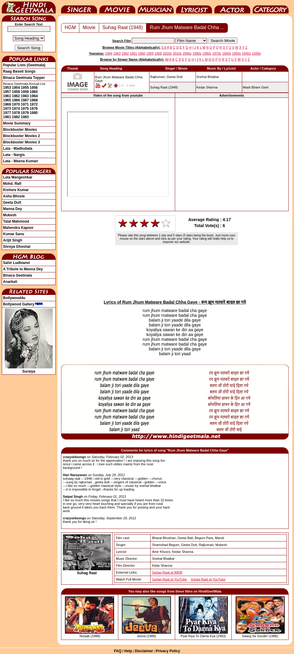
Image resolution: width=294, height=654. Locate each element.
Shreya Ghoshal (16, 246)
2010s (177, 53)
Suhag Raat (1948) (122, 27)
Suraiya (29, 369)
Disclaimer (144, 651)
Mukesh (9, 215)
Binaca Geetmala (17, 275)
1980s (206, 53)
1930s (256, 53)
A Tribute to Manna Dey (23, 269)
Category (271, 7)
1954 (16, 88)
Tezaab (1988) (89, 636)
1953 (7, 88)
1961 (7, 96)
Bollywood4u (14, 298)
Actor (232, 7)
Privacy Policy (168, 651)
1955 (25, 88)
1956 (34, 88)
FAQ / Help (123, 651)
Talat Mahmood (16, 221)
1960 (34, 92)
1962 (16, 96)
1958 (16, 92)
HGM (70, 27)
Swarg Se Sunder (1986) (260, 636)
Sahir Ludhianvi (16, 263)
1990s (197, 53)
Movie (117, 7)
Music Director (156, 7)
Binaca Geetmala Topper (24, 78)
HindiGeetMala (29, 7)
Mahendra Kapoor (18, 228)
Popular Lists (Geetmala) (24, 65)
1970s (216, 53)
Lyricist (194, 7)
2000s (187, 53)
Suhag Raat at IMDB (167, 572)
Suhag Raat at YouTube (169, 579)
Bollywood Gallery (23, 304)
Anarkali (10, 282)
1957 (7, 92)
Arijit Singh (12, 240)
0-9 (163, 47)
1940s (246, 53)
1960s (226, 53)
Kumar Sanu (13, 234)
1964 (34, 96)
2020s (167, 53)
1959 (25, 92)
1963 (25, 96)
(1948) (164, 87)
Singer (79, 7)
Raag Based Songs (19, 71)
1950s (236, 53)
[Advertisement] (56, 154)
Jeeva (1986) (146, 636)
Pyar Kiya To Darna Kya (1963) (203, 636)
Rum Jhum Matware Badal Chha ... (187, 27)
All (167, 59)
